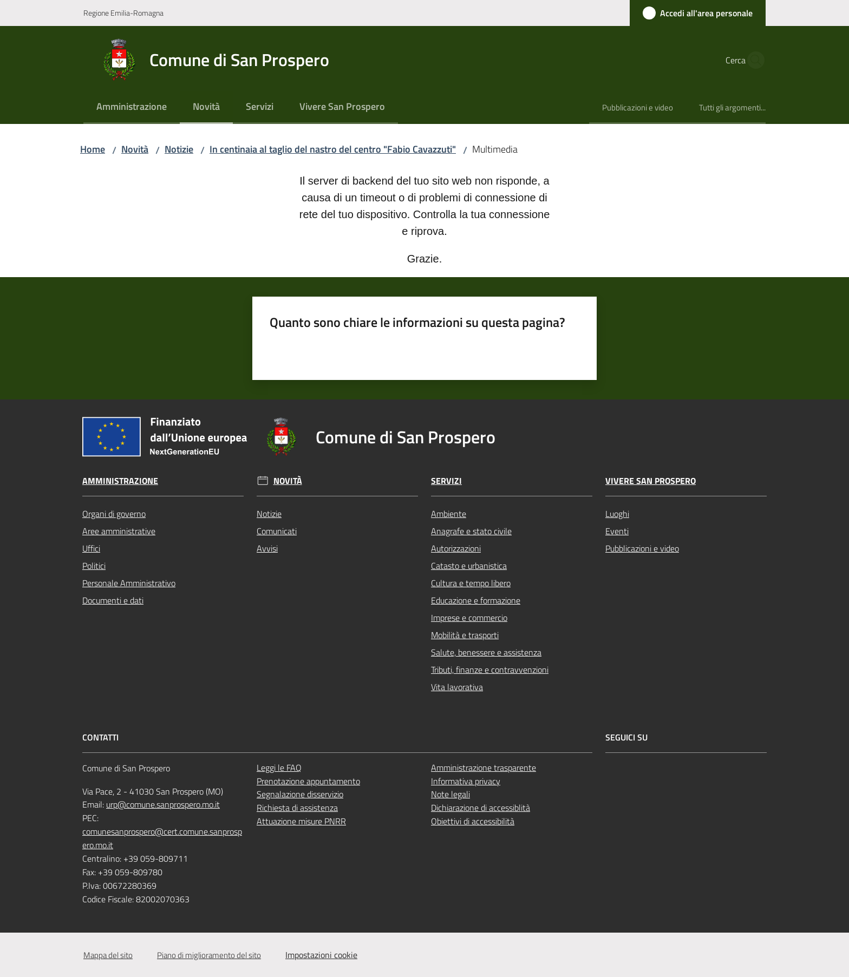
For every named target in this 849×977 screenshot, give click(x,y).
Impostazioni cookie (321, 954)
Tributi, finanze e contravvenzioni (489, 669)
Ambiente (448, 513)
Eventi (617, 530)
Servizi (446, 481)
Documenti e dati (112, 600)
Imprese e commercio (469, 617)
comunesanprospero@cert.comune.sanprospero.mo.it (162, 838)
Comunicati (277, 530)
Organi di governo (114, 513)
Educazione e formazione (475, 600)
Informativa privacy (465, 781)
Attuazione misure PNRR (301, 821)
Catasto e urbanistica (469, 565)
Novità (134, 149)
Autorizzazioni (456, 548)
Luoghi (617, 513)
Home (92, 149)
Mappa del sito (108, 955)
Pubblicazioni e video (642, 548)
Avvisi (267, 548)
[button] (753, 60)
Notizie (179, 149)
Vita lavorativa (457, 686)
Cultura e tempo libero (471, 582)
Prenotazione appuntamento (308, 781)
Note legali (450, 794)
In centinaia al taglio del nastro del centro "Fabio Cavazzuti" (333, 149)
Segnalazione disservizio (300, 794)
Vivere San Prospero (650, 481)
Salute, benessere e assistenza (486, 652)
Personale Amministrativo (128, 582)
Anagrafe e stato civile (471, 530)
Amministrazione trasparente (483, 767)
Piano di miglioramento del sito (209, 955)
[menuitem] (131, 107)
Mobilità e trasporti (465, 634)
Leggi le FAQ (279, 767)
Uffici (91, 548)
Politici (94, 565)
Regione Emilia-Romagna (123, 12)
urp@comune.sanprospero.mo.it (163, 804)
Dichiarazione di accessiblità (480, 807)
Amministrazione (120, 481)
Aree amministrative (118, 530)
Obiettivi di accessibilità (472, 821)
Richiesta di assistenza (297, 807)
